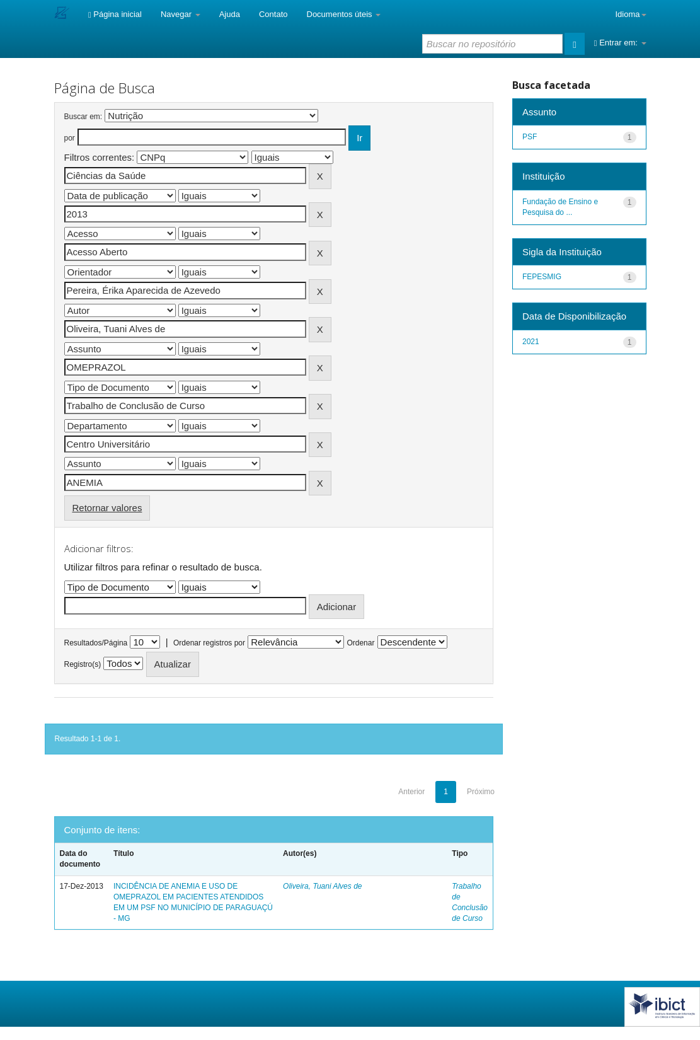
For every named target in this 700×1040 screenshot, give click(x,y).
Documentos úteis (344, 14)
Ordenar (360, 642)
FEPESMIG (541, 276)
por (69, 138)
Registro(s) (82, 664)
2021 (530, 341)
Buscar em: (83, 116)
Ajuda (229, 14)
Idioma (630, 14)
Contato (273, 14)
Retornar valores (107, 507)
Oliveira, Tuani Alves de (322, 886)
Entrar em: (620, 42)
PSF (529, 136)
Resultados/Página (96, 642)
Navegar (180, 14)
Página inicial (115, 14)
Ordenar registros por (209, 642)
